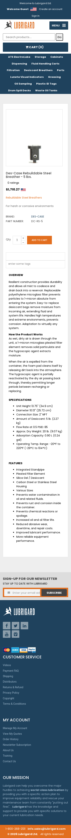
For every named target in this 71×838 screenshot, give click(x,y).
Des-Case (37, 216)
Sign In (36, 16)
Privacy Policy (11, 692)
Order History (10, 739)
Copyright (8, 698)
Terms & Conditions (14, 703)
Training (7, 755)
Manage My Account (15, 728)
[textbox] (17, 264)
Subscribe (54, 593)
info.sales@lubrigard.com (47, 829)
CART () (35, 47)
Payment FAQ (11, 670)
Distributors (10, 681)
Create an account (50, 9)
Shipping (8, 676)
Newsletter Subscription (17, 744)
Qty (8, 239)
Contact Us (9, 761)
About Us (8, 750)
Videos (7, 665)
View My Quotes (12, 733)
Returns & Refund (13, 687)
